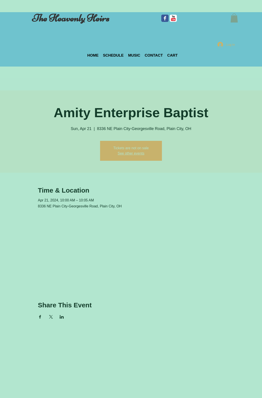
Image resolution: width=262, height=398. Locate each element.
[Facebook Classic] (165, 18)
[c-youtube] (173, 18)
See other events (131, 153)
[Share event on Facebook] (40, 317)
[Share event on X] (51, 317)
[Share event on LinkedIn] (62, 317)
